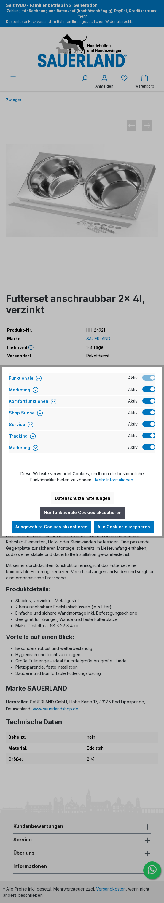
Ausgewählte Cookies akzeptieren (51, 526)
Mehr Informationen (114, 479)
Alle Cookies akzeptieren (124, 526)
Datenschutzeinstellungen (82, 498)
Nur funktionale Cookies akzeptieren (83, 512)
